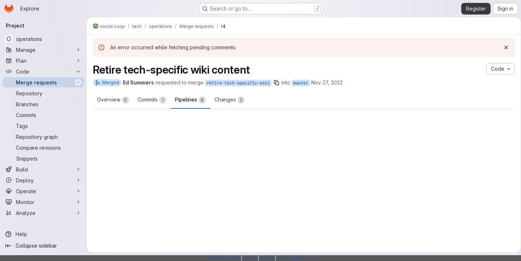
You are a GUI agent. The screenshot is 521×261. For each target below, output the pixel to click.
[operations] (43, 39)
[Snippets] (43, 158)
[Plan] (43, 60)
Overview (113, 100)
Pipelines (190, 100)
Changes (229, 100)
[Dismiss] (503, 47)
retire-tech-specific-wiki (238, 83)
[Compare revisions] (43, 147)
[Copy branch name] (276, 82)
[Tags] (43, 126)
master (300, 83)
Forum (250, 258)
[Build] (43, 169)
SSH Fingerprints (295, 258)
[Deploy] (43, 180)
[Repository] (43, 93)
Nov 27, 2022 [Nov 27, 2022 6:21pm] (327, 82)
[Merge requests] (43, 82)
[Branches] (43, 104)
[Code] (43, 71)
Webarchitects (224, 258)
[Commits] (43, 115)
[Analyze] (43, 213)
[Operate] (43, 191)
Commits (152, 100)
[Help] (43, 234)
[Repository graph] (43, 137)
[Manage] (43, 50)
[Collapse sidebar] (43, 246)
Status (267, 258)
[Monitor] (43, 202)
